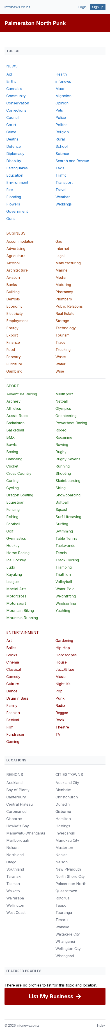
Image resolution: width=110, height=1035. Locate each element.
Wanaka (62, 927)
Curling (12, 480)
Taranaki (13, 876)
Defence (13, 146)
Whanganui (65, 941)
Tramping (63, 567)
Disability (13, 161)
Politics (61, 124)
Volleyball (63, 581)
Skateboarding (67, 480)
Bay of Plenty (18, 790)
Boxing (12, 451)
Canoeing (14, 459)
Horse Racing (18, 553)
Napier (61, 855)
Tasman (13, 883)
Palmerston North (70, 883)
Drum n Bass (17, 698)
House (61, 662)
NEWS (12, 66)
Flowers (13, 204)
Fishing (12, 516)
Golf (10, 531)
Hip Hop (62, 647)
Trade (60, 342)
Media (60, 277)
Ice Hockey (16, 560)
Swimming (64, 531)
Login (82, 7)
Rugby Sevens (67, 459)
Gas (58, 241)
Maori (60, 88)
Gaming (12, 741)
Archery (13, 401)
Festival (12, 720)
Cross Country (18, 473)
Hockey (13, 545)
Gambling (14, 371)
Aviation (13, 277)
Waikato (13, 891)
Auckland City (67, 782)
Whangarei (64, 956)
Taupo (60, 905)
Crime (11, 132)
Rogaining (63, 437)
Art (9, 640)
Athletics (13, 408)
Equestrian (15, 502)
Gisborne (14, 818)
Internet (62, 248)
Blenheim (63, 790)
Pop (58, 691)
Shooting (63, 473)
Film (9, 727)
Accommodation (20, 241)
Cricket (12, 466)
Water (60, 364)
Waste (60, 357)
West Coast (15, 912)
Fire (9, 189)
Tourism (62, 335)
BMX (10, 437)
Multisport (64, 394)
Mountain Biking (20, 610)
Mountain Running (22, 617)
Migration (63, 96)
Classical (13, 669)
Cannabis (14, 88)
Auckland (14, 782)
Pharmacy (64, 292)
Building (13, 292)
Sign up (97, 7)
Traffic (60, 175)
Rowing (61, 444)
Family (11, 705)
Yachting (62, 610)
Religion (62, 132)
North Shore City (70, 876)
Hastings (62, 826)
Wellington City (68, 948)
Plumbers (63, 299)
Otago (11, 862)
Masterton (64, 847)
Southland (15, 869)
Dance (11, 691)
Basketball (15, 430)
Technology (65, 328)
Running (62, 466)
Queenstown (66, 891)
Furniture (14, 364)
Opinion (62, 103)
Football (13, 524)
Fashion (13, 712)
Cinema (12, 662)
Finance (13, 342)
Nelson (12, 847)
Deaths (12, 139)
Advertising (15, 248)
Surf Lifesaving (68, 516)
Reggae (61, 712)
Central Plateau (19, 804)
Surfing (61, 524)
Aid (9, 74)
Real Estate (64, 313)
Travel (60, 189)
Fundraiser (15, 734)
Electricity (14, 313)
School (61, 146)
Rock (59, 720)
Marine (61, 270)
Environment (17, 182)
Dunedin (62, 804)
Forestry (13, 357)
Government (17, 211)
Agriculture (15, 256)
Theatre (62, 727)
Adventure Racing (21, 394)
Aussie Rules (17, 415)
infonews (63, 81)
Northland (15, 855)
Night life (63, 684)
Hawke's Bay (17, 826)
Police (60, 117)
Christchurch (66, 797)
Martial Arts (16, 589)
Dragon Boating (19, 495)
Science (62, 153)
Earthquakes (17, 168)
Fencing (13, 509)
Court (11, 124)
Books (11, 655)
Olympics (63, 408)
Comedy (13, 676)
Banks (11, 284)
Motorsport (16, 603)
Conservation (17, 103)
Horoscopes (66, 655)
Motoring (63, 284)
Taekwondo (65, 545)
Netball (61, 401)
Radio (60, 705)
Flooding (13, 197)
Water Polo (65, 589)
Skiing (60, 488)
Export (12, 335)
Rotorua (62, 898)
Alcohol (13, 263)
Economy (14, 306)
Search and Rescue (72, 161)
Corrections (16, 110)
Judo (10, 567)
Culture (12, 684)
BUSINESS (15, 233)
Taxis (59, 168)
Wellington (15, 905)
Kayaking (14, 574)
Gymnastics (16, 538)
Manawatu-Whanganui (25, 833)
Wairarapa (15, 898)
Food (10, 349)
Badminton (15, 423)
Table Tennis (66, 538)
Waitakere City (67, 934)
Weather (62, 197)
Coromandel (16, 811)
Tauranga (63, 912)
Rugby (60, 451)
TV (57, 734)
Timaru (61, 919)
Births (11, 81)
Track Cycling (67, 560)
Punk (59, 698)
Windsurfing (65, 603)
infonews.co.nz (17, 7)
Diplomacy (15, 153)
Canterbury (16, 797)
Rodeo (60, 430)
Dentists (13, 299)
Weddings (63, 204)
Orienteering (65, 415)
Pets (59, 110)
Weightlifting (65, 596)
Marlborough (17, 840)
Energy (12, 328)
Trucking (63, 349)
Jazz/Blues (65, 669)
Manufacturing (68, 263)
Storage (62, 320)
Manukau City (67, 840)
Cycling (12, 488)
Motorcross (16, 596)
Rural (60, 139)
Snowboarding (67, 495)
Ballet (11, 647)
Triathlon (63, 574)
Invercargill (65, 833)
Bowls (11, 444)
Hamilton (63, 818)
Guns (10, 218)
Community (16, 96)
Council (12, 117)
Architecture (17, 270)
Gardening (64, 640)
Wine (59, 371)
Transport (64, 182)
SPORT (12, 386)
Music (60, 676)
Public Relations (69, 306)
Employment (17, 320)
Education (14, 175)
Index (101, 1025)
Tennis (61, 553)
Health (61, 74)
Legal (59, 256)
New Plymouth (68, 869)
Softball (62, 502)
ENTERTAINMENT (22, 632)
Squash (61, 509)
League (12, 581)
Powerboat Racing (71, 423)
